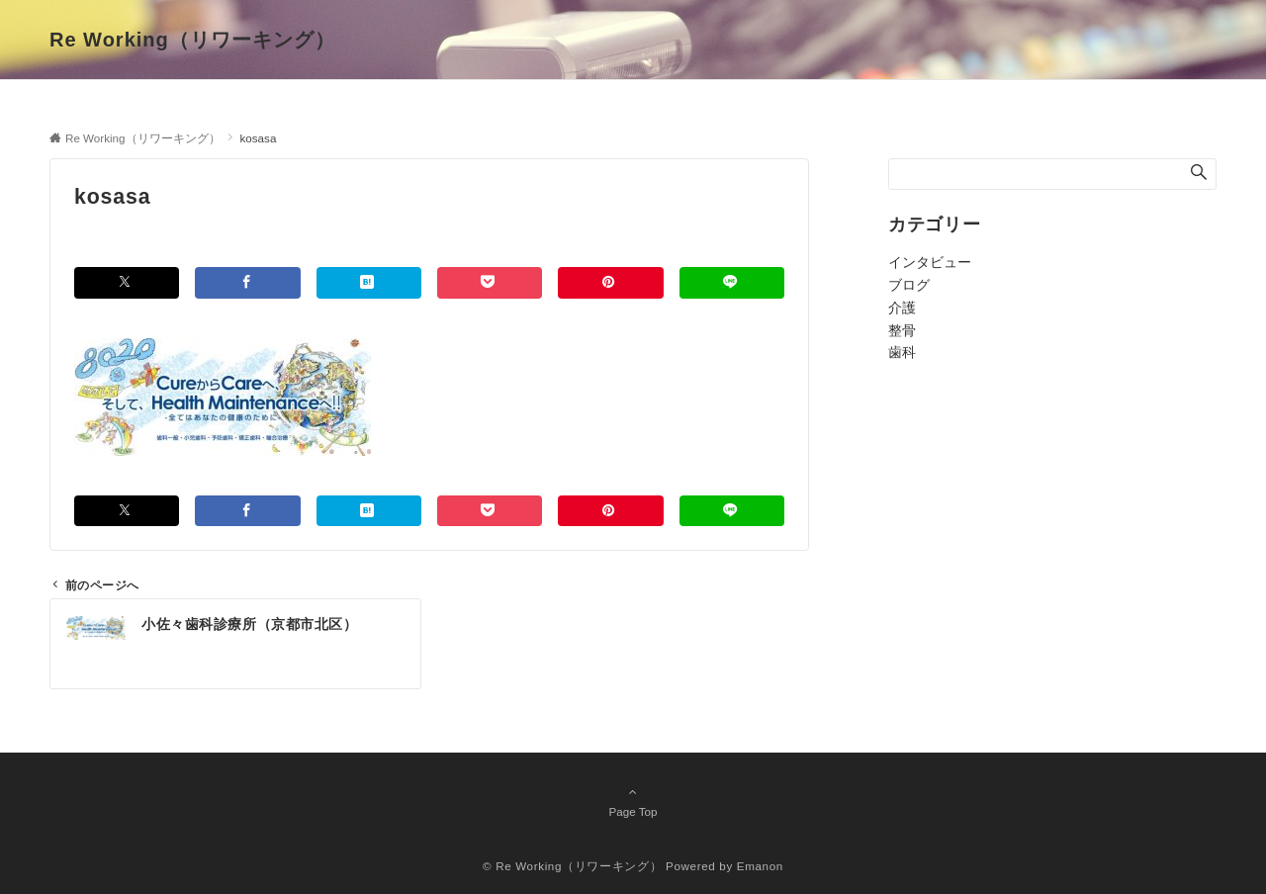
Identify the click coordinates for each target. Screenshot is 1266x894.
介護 (902, 307)
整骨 (902, 330)
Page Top (633, 801)
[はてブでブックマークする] (368, 282)
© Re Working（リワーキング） (572, 865)
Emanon (760, 865)
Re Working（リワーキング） (192, 39)
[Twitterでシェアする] (126, 282)
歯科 (902, 352)
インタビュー (929, 262)
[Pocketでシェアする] (489, 282)
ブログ (909, 285)
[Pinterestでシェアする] (610, 282)
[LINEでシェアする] (731, 282)
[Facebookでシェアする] (247, 282)
